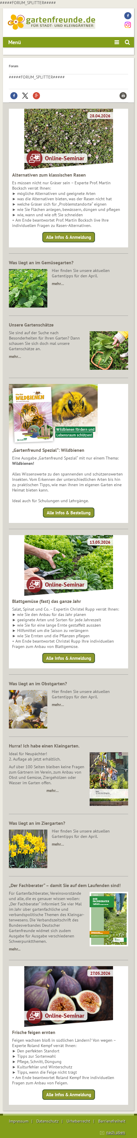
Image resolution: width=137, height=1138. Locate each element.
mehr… (58, 283)
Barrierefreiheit (111, 1121)
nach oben (115, 1132)
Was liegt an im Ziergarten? (37, 823)
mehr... (14, 949)
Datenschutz (47, 1121)
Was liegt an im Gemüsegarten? (41, 262)
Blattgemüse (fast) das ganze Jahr (46, 601)
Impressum (18, 1121)
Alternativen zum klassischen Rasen (49, 175)
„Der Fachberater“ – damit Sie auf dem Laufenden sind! (65, 885)
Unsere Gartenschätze (31, 325)
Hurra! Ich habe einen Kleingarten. (44, 746)
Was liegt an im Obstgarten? (38, 683)
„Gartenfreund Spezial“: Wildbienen (48, 450)
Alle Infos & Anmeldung (68, 237)
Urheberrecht (78, 1121)
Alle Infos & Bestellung (69, 512)
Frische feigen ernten (33, 1032)
